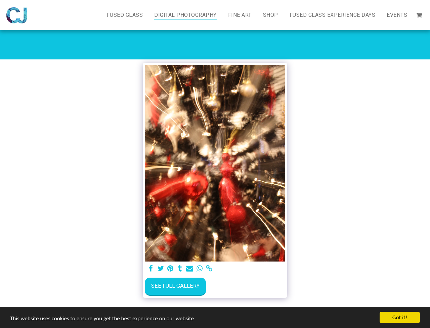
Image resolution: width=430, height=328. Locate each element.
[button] (419, 15)
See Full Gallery (175, 286)
